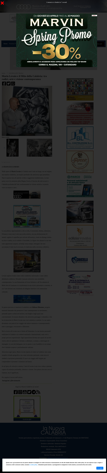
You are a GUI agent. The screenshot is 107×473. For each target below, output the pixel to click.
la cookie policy (33, 464)
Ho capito (100, 468)
